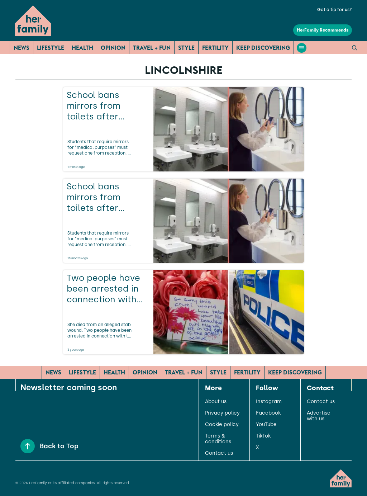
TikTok (263, 436)
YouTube (266, 424)
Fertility (215, 47)
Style (186, 47)
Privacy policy (222, 413)
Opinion (113, 47)
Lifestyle (50, 47)
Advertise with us (318, 416)
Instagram (269, 402)
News (21, 47)
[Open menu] (301, 48)
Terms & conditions (218, 439)
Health (82, 47)
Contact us (219, 453)
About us (216, 402)
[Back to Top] (27, 446)
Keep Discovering (263, 47)
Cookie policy (222, 424)
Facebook (268, 413)
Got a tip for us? (334, 9)
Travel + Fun (152, 47)
